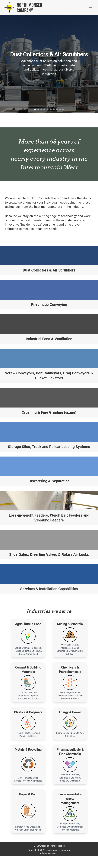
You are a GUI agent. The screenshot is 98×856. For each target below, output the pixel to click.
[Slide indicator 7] (54, 109)
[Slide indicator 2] (38, 109)
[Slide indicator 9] (60, 109)
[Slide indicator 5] (48, 109)
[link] (49, 64)
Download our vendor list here (49, 846)
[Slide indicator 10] (63, 109)
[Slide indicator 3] (41, 109)
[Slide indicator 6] (51, 109)
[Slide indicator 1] (35, 109)
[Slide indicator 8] (57, 109)
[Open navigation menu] (89, 7)
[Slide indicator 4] (44, 109)
